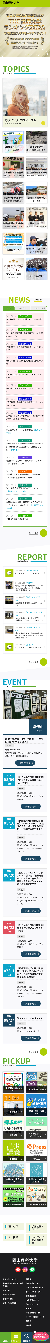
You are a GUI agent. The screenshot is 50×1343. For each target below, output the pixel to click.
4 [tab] (36, 54)
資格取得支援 (31, 1296)
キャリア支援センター (34, 1287)
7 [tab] (44, 54)
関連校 (28, 1325)
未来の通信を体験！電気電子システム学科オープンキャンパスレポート (25, 505)
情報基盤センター (33, 1283)
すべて (8, 308)
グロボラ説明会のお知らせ (17, 519)
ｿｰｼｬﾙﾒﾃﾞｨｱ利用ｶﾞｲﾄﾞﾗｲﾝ (35, 1316)
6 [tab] (42, 54)
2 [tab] (31, 54)
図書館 (28, 1279)
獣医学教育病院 (9, 1294)
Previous (26, 54)
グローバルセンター (34, 1291)
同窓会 (28, 1321)
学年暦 (28, 1308)
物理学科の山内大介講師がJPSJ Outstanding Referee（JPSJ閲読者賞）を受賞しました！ (24, 446)
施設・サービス (32, 1304)
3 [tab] (34, 54)
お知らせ (22, 308)
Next (47, 54)
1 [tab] (28, 54)
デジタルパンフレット (11, 1279)
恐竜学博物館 (8, 1298)
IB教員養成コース (33, 1300)
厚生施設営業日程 (33, 1312)
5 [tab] (39, 54)
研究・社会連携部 (10, 1303)
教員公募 (6, 1290)
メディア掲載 (40, 308)
